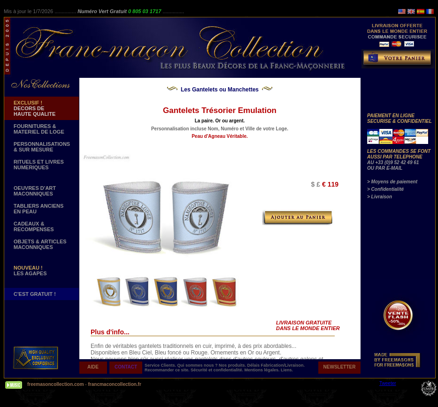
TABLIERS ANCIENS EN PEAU (38, 208)
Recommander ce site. (168, 370)
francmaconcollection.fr (114, 384)
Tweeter (387, 383)
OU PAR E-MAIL (384, 168)
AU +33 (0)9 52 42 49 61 (393, 162)
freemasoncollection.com (55, 384)
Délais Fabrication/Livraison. (276, 365)
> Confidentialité (385, 189)
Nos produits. (233, 365)
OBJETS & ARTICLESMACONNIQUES (40, 244)
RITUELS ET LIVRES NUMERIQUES (39, 164)
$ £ (315, 184)
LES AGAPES (30, 270)
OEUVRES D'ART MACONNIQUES (35, 190)
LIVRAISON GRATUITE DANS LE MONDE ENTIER (308, 325)
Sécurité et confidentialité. (218, 370)
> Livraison (379, 196)
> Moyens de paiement (392, 181)
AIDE (93, 366)
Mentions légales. (263, 370)
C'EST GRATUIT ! (35, 294)
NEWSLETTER (339, 366)
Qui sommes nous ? (198, 365)
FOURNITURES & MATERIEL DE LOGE (39, 129)
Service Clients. (161, 365)
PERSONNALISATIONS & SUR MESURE (42, 146)
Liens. (287, 370)
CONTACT (126, 366)
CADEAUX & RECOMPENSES (34, 226)
